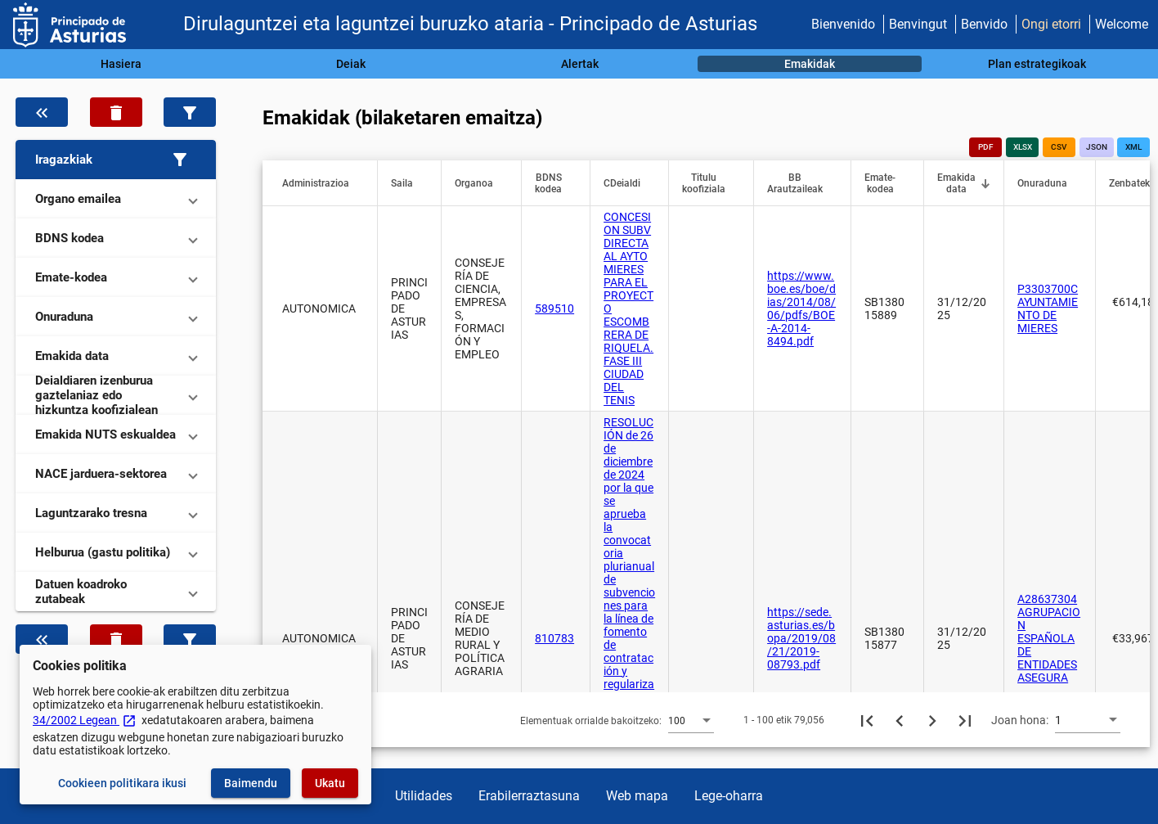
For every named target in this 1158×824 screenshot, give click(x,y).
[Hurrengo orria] (932, 720)
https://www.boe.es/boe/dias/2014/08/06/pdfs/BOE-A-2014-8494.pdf (801, 308)
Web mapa (637, 796)
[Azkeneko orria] (965, 720)
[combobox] (691, 720)
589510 (554, 308)
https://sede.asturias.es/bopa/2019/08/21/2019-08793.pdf (801, 638)
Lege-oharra (728, 796)
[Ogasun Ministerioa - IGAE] (69, 24)
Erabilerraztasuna (529, 796)
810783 (554, 638)
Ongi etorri (1051, 24)
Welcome (1121, 24)
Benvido (984, 24)
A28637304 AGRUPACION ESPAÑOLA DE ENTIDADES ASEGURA (1048, 638)
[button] (116, 159)
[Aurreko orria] (899, 720)
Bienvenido (843, 24)
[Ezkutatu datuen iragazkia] (42, 112)
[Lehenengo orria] (867, 720)
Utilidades (423, 796)
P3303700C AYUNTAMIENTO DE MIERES (1047, 308)
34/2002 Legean (85, 720)
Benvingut (918, 24)
